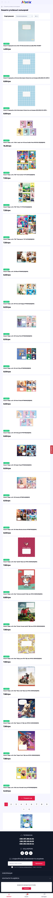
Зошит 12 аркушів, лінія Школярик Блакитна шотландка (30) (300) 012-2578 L (25, 110)
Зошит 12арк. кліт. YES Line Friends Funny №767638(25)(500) (20, 787)
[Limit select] (36, 16)
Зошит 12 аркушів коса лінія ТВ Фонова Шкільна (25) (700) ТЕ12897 (22, 45)
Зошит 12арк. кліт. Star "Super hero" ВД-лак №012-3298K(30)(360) (21, 755)
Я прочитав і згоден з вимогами (28, 867)
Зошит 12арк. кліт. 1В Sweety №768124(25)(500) (16, 497)
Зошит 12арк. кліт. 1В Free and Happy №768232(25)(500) (18, 303)
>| (29, 809)
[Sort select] (24, 16)
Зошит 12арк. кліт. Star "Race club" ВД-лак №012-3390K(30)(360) (21, 690)
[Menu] (2, 2)
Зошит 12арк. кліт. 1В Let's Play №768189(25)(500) (17, 368)
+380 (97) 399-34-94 (26, 839)
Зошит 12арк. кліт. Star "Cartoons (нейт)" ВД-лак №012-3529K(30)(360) (22, 594)
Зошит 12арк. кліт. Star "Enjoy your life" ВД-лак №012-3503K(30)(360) (22, 658)
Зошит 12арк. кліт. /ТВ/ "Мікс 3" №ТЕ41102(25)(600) (17, 207)
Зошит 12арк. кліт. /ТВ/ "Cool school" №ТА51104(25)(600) (19, 174)
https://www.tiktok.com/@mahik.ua (26, 853)
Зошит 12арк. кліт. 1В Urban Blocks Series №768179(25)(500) (20, 529)
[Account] (9, 2)
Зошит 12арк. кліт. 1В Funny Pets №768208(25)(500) (17, 336)
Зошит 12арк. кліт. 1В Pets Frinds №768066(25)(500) (17, 400)
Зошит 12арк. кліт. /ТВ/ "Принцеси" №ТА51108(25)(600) (18, 239)
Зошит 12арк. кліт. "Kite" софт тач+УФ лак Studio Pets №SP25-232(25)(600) (24, 142)
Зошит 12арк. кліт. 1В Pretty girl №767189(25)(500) (17, 432)
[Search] (5, 2)
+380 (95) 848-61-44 (26, 844)
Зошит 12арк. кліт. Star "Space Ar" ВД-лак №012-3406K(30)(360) (21, 723)
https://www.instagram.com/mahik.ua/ (30, 853)
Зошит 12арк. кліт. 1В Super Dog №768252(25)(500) (17, 465)
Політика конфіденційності (25, 867)
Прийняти (26, 888)
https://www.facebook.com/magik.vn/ (22, 853)
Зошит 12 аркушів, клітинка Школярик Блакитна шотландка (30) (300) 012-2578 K (26, 78)
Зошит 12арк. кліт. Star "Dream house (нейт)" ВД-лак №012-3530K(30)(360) (24, 626)
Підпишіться (38, 863)
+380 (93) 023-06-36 (26, 841)
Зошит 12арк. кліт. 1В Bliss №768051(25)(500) (15, 271)
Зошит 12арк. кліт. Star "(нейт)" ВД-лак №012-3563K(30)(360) (20, 561)
